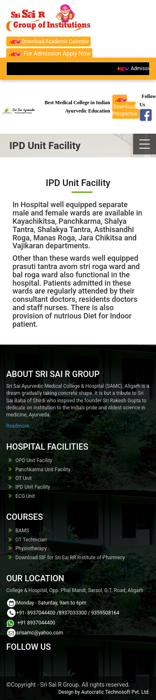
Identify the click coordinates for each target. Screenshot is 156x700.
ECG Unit (25, 496)
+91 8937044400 (35, 623)
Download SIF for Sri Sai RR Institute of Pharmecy (70, 557)
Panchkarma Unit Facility (42, 469)
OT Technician (31, 540)
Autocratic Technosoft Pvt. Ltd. (115, 692)
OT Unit (23, 478)
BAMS (22, 531)
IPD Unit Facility (32, 487)
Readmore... (19, 426)
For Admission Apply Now (49, 53)
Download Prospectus (125, 107)
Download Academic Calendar (48, 42)
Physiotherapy (31, 548)
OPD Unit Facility (33, 460)
